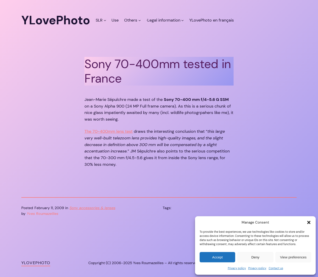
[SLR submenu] (105, 20)
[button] (309, 222)
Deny (255, 257)
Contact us (276, 268)
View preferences (293, 257)
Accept (217, 257)
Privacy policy (237, 268)
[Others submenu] (139, 20)
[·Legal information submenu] (182, 20)
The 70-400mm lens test (108, 131)
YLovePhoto (35, 263)
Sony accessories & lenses (92, 207)
